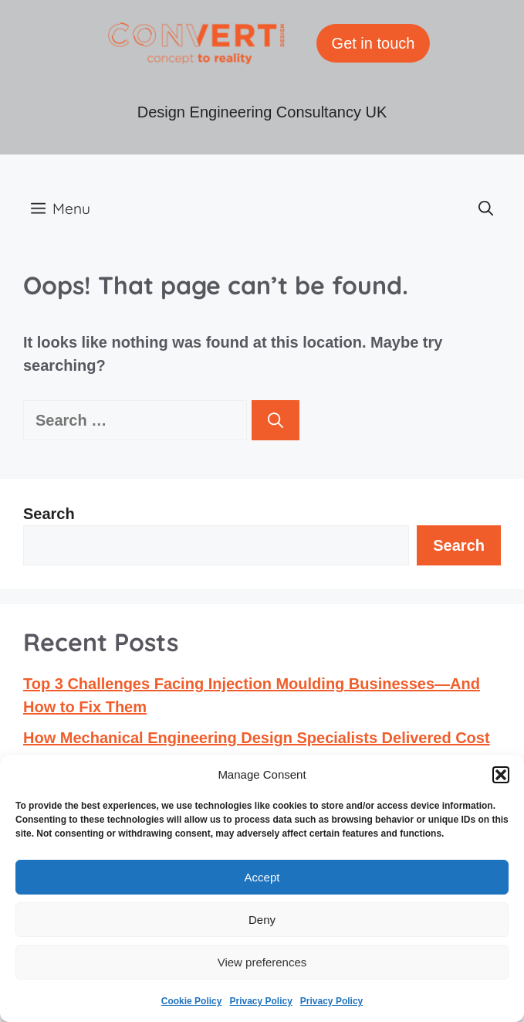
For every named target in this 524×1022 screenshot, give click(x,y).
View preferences (262, 962)
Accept (262, 877)
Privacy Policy (260, 1001)
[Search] (275, 420)
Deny (262, 919)
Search (49, 513)
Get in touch (373, 43)
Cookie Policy (191, 1001)
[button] (501, 775)
